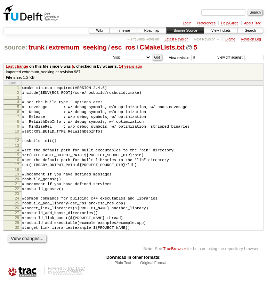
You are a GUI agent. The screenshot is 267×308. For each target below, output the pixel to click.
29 (17, 247)
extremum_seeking (78, 47)
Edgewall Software (67, 298)
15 (17, 166)
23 (17, 212)
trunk (36, 47)
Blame (230, 39)
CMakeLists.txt (161, 47)
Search (250, 30)
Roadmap (151, 30)
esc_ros (123, 47)
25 (17, 223)
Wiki (99, 30)
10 (17, 139)
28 (17, 241)
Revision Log (251, 39)
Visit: (117, 57)
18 (17, 184)
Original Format (153, 289)
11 (17, 145)
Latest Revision (176, 39)
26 (17, 229)
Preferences (206, 23)
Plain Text (122, 289)
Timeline (123, 30)
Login (187, 23)
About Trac (252, 23)
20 (17, 195)
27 (17, 235)
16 (17, 172)
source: (15, 47)
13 (17, 156)
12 (17, 150)
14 (17, 160)
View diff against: (240, 57)
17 (17, 178)
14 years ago (130, 66)
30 (17, 252)
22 (17, 206)
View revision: (180, 57)
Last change (17, 66)
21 (17, 200)
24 (17, 217)
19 (17, 189)
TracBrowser (174, 274)
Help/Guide (229, 23)
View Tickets (220, 30)
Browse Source (185, 30)
